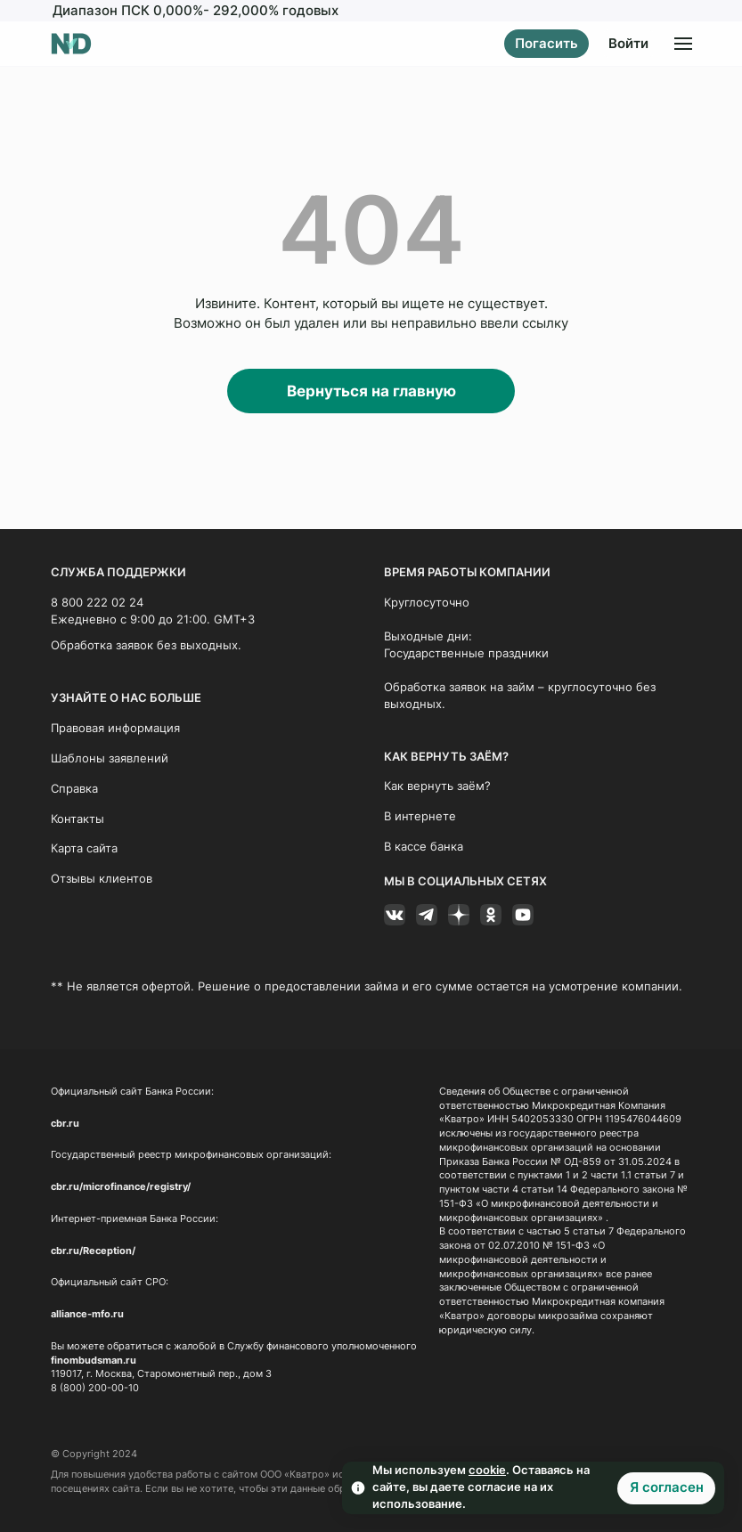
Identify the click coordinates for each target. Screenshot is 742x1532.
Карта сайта (84, 848)
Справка (74, 788)
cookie (487, 1470)
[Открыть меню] (683, 43)
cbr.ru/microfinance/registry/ (121, 1187)
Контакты (77, 818)
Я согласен (667, 1487)
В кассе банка (423, 846)
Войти (628, 44)
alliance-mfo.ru (87, 1314)
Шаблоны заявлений (109, 757)
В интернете (420, 816)
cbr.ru (65, 1123)
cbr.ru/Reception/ (93, 1250)
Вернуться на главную (371, 391)
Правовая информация (115, 728)
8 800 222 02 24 (97, 602)
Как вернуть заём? (437, 786)
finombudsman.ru (93, 1359)
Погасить (546, 44)
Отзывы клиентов (101, 878)
